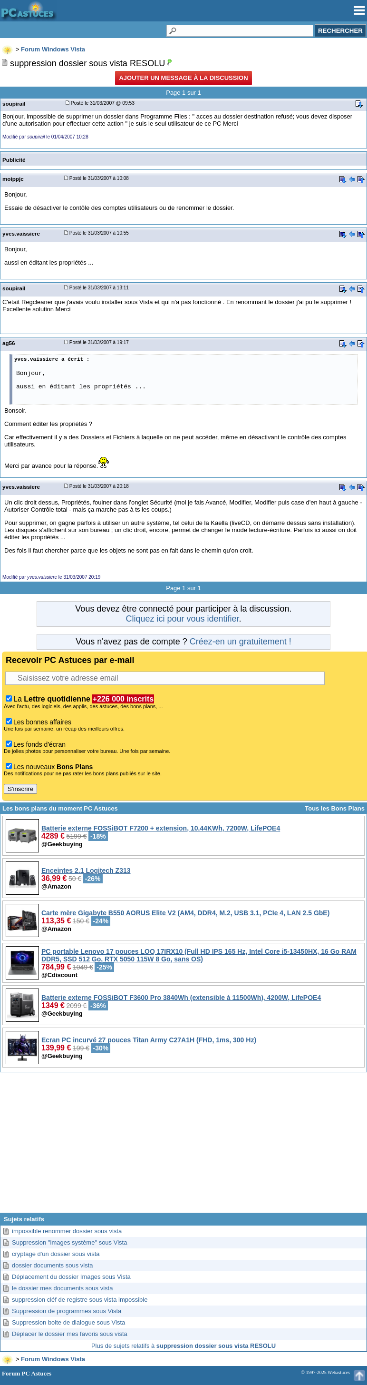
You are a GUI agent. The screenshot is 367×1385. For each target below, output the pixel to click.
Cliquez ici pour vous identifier (182, 618)
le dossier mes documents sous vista (62, 1288)
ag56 (8, 343)
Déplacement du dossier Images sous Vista (71, 1276)
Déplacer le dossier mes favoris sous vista (69, 1333)
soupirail (14, 103)
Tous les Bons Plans (335, 808)
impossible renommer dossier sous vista (67, 1231)
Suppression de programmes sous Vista (66, 1311)
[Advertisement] (183, 1146)
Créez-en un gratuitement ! (240, 641)
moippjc (13, 179)
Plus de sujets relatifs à (183, 1345)
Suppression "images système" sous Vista (69, 1242)
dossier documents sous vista (52, 1265)
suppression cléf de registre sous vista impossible (79, 1299)
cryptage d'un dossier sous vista (56, 1253)
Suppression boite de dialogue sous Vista (68, 1322)
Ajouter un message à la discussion (183, 77)
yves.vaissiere (21, 233)
